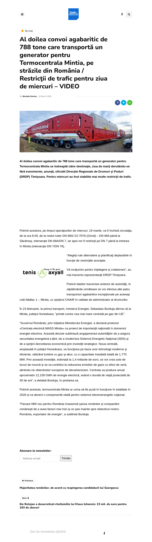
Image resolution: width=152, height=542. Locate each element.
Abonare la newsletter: (36, 450)
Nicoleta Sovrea (30, 96)
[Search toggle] (129, 14)
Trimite (65, 458)
